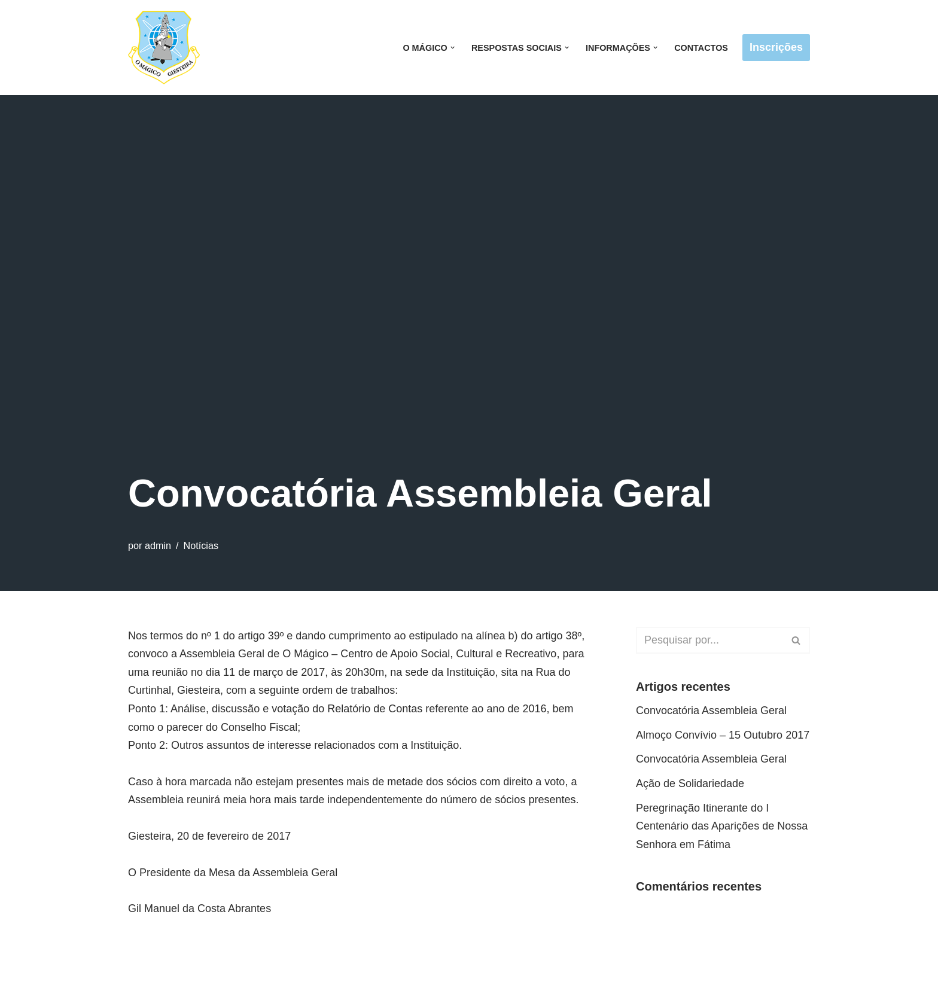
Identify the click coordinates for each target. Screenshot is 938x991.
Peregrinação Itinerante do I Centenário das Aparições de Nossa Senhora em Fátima (722, 826)
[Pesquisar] (709, 640)
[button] (452, 47)
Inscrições (776, 47)
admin (158, 545)
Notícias (201, 545)
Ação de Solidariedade (690, 783)
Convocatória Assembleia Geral (711, 710)
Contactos (701, 48)
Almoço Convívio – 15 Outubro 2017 (722, 735)
